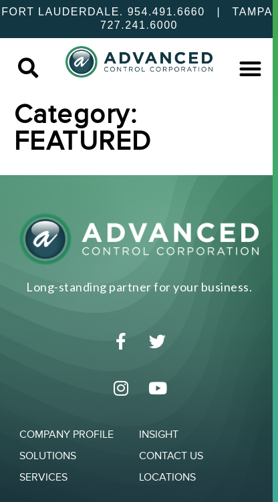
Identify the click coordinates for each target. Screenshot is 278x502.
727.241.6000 (139, 25)
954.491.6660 (166, 11)
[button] (27, 68)
